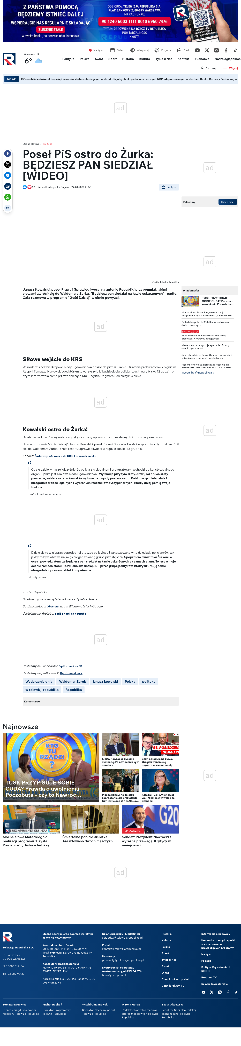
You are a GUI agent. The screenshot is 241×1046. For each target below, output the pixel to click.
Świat (99, 59)
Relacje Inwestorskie (214, 984)
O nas (165, 972)
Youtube (197, 49)
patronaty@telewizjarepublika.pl (123, 960)
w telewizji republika (42, 689)
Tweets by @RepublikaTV (198, 372)
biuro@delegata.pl (114, 975)
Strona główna (31, 143)
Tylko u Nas (163, 59)
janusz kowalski (105, 681)
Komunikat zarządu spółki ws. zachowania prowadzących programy (218, 944)
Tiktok (235, 49)
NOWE (11, 79)
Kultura (144, 59)
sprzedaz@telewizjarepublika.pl (122, 937)
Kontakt (183, 59)
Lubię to (168, 187)
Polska (84, 59)
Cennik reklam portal (175, 979)
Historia (128, 59)
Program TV (209, 977)
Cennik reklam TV (173, 985)
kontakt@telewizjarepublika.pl (121, 948)
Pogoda (166, 50)
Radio (187, 50)
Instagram (216, 49)
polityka (148, 681)
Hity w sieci (227, 201)
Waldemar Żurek (72, 681)
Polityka (68, 59)
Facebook (226, 49)
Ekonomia (202, 59)
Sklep (120, 50)
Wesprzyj (143, 50)
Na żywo (98, 50)
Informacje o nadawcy (215, 934)
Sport (112, 59)
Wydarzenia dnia (38, 681)
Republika (73, 689)
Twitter (207, 49)
